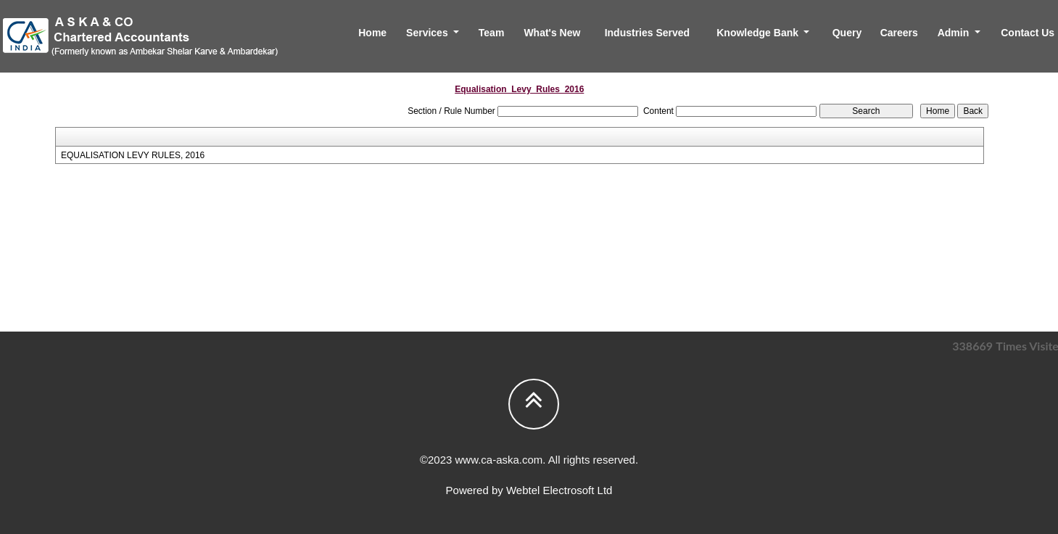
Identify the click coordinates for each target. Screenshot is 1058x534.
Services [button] (428, 32)
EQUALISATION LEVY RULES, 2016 (132, 155)
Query (846, 32)
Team (492, 32)
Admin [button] (955, 32)
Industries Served (647, 32)
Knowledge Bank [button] (758, 32)
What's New (552, 32)
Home (372, 32)
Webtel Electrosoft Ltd (559, 490)
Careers (899, 32)
